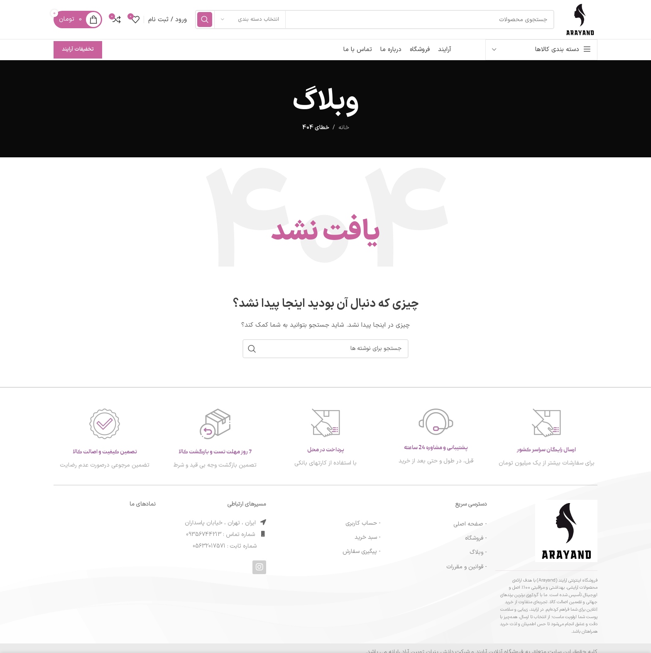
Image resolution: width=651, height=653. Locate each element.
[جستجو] (372, 21)
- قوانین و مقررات (466, 570)
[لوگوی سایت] (577, 21)
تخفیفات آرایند (78, 53)
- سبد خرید (368, 541)
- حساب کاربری (363, 527)
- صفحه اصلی (470, 528)
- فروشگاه (476, 542)
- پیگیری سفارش (362, 555)
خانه (343, 131)
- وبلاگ (478, 556)
